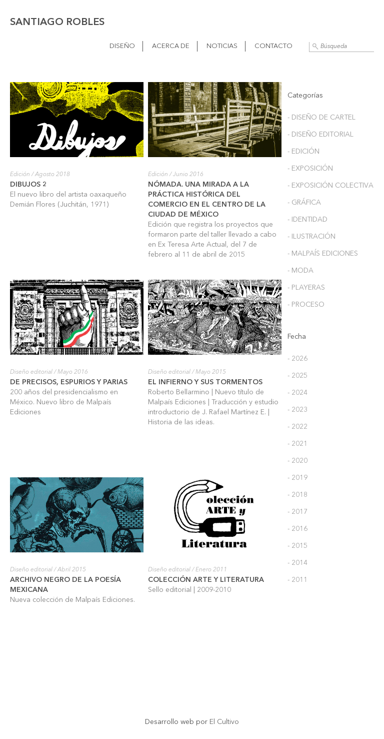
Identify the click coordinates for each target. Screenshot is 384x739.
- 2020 (298, 460)
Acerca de (171, 46)
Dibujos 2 (28, 184)
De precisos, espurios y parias (69, 382)
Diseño (122, 46)
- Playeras (306, 287)
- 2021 (298, 443)
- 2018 (298, 494)
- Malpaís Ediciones (323, 253)
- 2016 (298, 528)
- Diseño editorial (321, 134)
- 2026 (298, 358)
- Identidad (308, 219)
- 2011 (298, 579)
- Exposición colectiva (331, 185)
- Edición (304, 151)
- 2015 (298, 545)
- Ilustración (312, 236)
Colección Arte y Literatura (206, 579)
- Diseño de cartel (322, 117)
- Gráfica (304, 202)
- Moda (301, 270)
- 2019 (298, 477)
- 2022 (298, 426)
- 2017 (298, 511)
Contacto (273, 46)
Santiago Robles (57, 23)
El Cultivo (224, 721)
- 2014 (298, 562)
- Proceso (306, 304)
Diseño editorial (31, 372)
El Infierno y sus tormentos (205, 382)
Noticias (222, 46)
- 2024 (298, 392)
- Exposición (310, 168)
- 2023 (298, 409)
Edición (20, 175)
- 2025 (298, 375)
